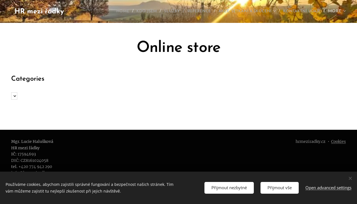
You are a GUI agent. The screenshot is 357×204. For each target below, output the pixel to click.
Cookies (338, 141)
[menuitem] (99, 11)
